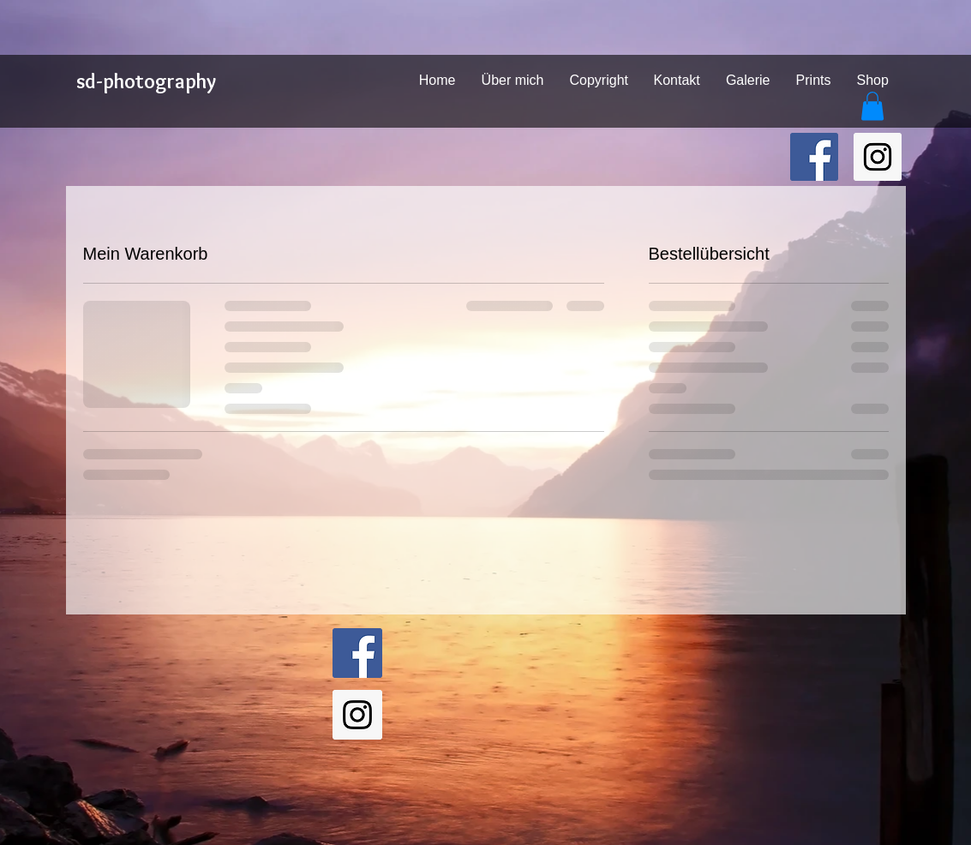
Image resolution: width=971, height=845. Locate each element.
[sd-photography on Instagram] (878, 157)
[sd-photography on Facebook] (814, 157)
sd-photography (146, 81)
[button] (872, 106)
